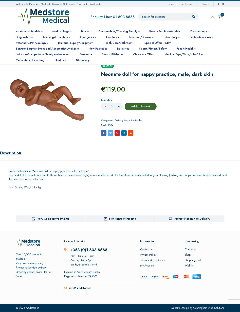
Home (170, 4)
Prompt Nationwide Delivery (192, 219)
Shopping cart (193, 260)
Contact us (146, 249)
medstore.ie (32, 308)
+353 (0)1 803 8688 (88, 250)
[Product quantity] (112, 106)
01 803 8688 (124, 16)
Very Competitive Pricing (53, 219)
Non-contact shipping (122, 219)
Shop (188, 255)
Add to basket (140, 106)
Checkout (190, 249)
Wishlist (189, 266)
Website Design (180, 308)
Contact (205, 4)
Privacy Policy (148, 255)
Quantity (106, 100)
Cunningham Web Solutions (208, 308)
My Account (187, 4)
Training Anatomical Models (128, 120)
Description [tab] (10, 153)
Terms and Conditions (152, 260)
